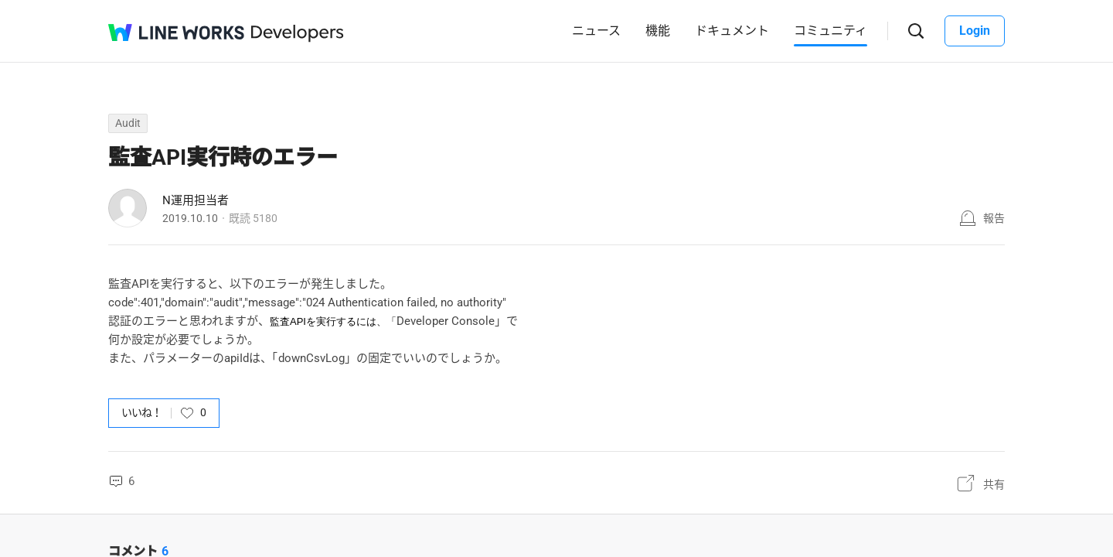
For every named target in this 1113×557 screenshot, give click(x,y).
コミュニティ (830, 30)
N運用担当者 (195, 200)
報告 (994, 218)
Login (974, 30)
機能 (657, 30)
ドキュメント (732, 30)
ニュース (596, 30)
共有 (994, 484)
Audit (128, 123)
